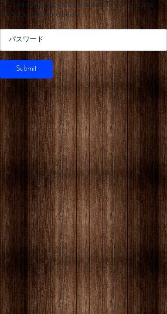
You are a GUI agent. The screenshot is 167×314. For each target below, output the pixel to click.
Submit (26, 68)
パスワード (26, 39)
